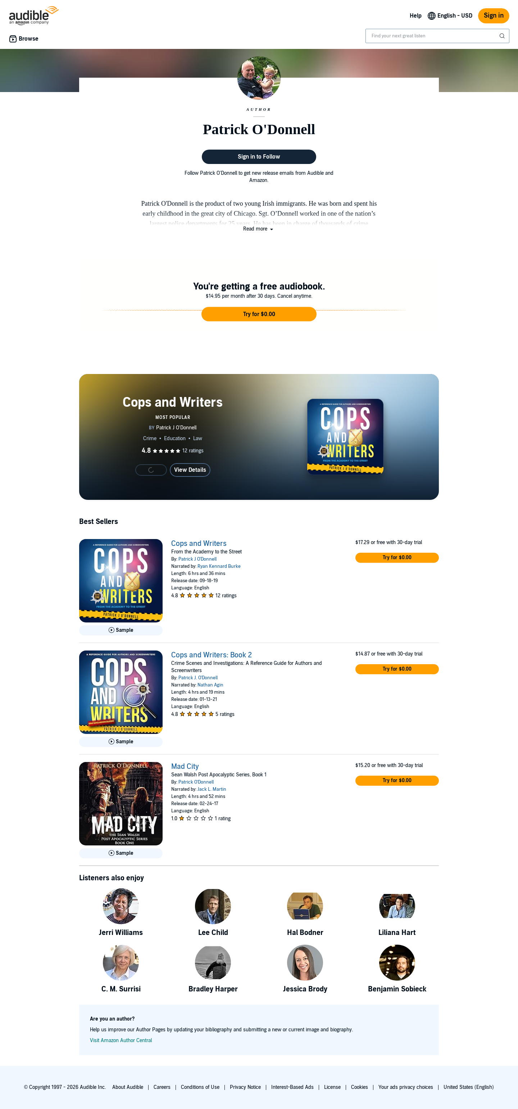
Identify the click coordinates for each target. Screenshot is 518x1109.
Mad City (185, 766)
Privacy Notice (245, 1087)
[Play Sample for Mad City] (121, 853)
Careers (162, 1087)
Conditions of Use (200, 1087)
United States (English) (469, 1087)
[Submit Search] (502, 36)
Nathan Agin (210, 685)
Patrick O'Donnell (196, 782)
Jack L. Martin (211, 789)
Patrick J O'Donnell (197, 559)
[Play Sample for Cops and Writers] (121, 630)
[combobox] (437, 36)
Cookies (359, 1087)
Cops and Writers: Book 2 (211, 655)
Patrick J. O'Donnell (198, 678)
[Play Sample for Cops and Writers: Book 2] (121, 742)
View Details (190, 470)
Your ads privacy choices (405, 1087)
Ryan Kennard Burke (219, 566)
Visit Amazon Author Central (121, 1040)
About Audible (127, 1087)
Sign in (494, 15)
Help (416, 15)
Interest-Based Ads (292, 1087)
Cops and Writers (199, 543)
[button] (258, 229)
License (332, 1087)
